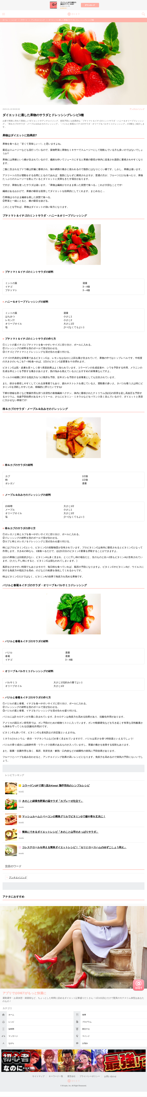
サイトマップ (38, 1076)
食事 (84, 1015)
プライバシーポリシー (90, 1076)
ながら (11, 1043)
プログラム (87, 1022)
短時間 (11, 1029)
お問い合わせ (110, 1076)
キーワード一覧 (56, 1076)
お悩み (85, 1043)
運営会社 (71, 1076)
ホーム (11, 1015)
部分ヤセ (86, 1029)
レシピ (11, 1022)
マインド (86, 1036)
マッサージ (13, 1036)
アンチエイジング (38, 20)
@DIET (74, 14)
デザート (24, 20)
